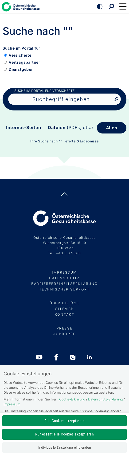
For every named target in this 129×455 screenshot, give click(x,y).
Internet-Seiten (23, 127)
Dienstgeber (21, 69)
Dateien (70, 127)
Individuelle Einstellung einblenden (64, 447)
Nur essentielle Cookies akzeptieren (64, 434)
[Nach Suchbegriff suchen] (116, 99)
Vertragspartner (24, 62)
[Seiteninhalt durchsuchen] (64, 99)
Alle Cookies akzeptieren (64, 421)
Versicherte (20, 55)
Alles (111, 127)
